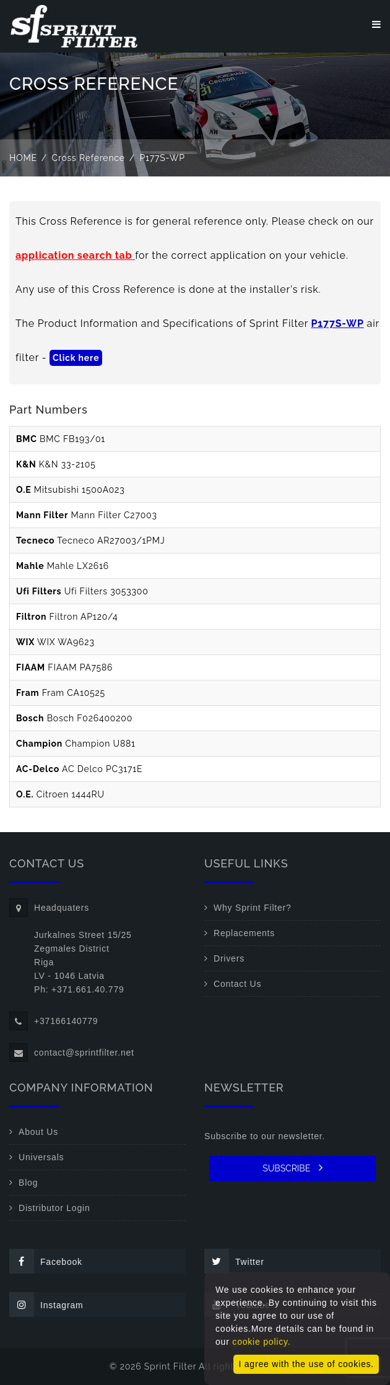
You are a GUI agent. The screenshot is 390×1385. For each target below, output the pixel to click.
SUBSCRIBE (292, 1167)
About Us (38, 1132)
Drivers (229, 958)
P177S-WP (337, 323)
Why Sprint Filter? (253, 908)
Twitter (234, 1261)
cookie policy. (261, 1342)
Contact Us (237, 984)
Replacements (244, 933)
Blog (28, 1182)
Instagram (46, 1304)
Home (23, 158)
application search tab (75, 255)
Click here (76, 358)
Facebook (45, 1261)
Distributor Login (54, 1208)
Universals (41, 1157)
